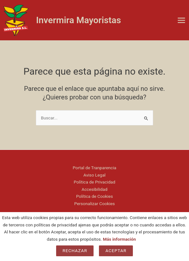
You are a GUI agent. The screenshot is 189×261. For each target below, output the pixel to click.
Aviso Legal (94, 174)
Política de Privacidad (94, 181)
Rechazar (74, 250)
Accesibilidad (94, 189)
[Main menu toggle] (181, 20)
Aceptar (115, 250)
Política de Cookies (94, 196)
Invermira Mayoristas (78, 20)
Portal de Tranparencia (94, 167)
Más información (119, 239)
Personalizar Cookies (94, 203)
